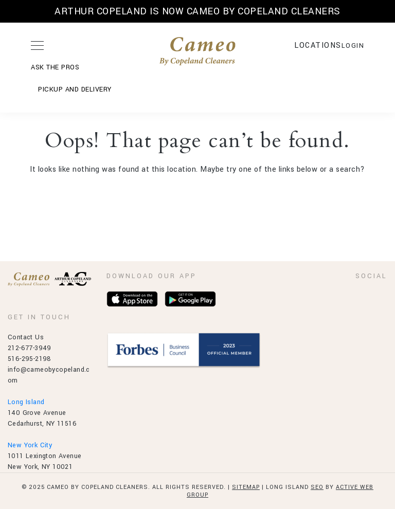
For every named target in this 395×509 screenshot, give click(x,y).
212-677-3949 (29, 348)
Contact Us (26, 337)
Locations (318, 45)
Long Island (26, 402)
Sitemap (246, 487)
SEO (317, 487)
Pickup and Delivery (75, 89)
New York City (30, 445)
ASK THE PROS (55, 67)
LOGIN (353, 45)
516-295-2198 (29, 358)
